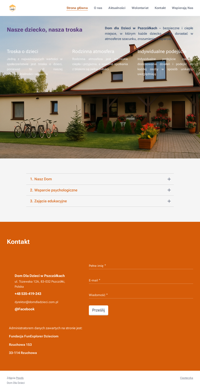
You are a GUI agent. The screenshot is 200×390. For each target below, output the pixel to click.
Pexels (20, 377)
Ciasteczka (186, 377)
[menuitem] (82, 8)
